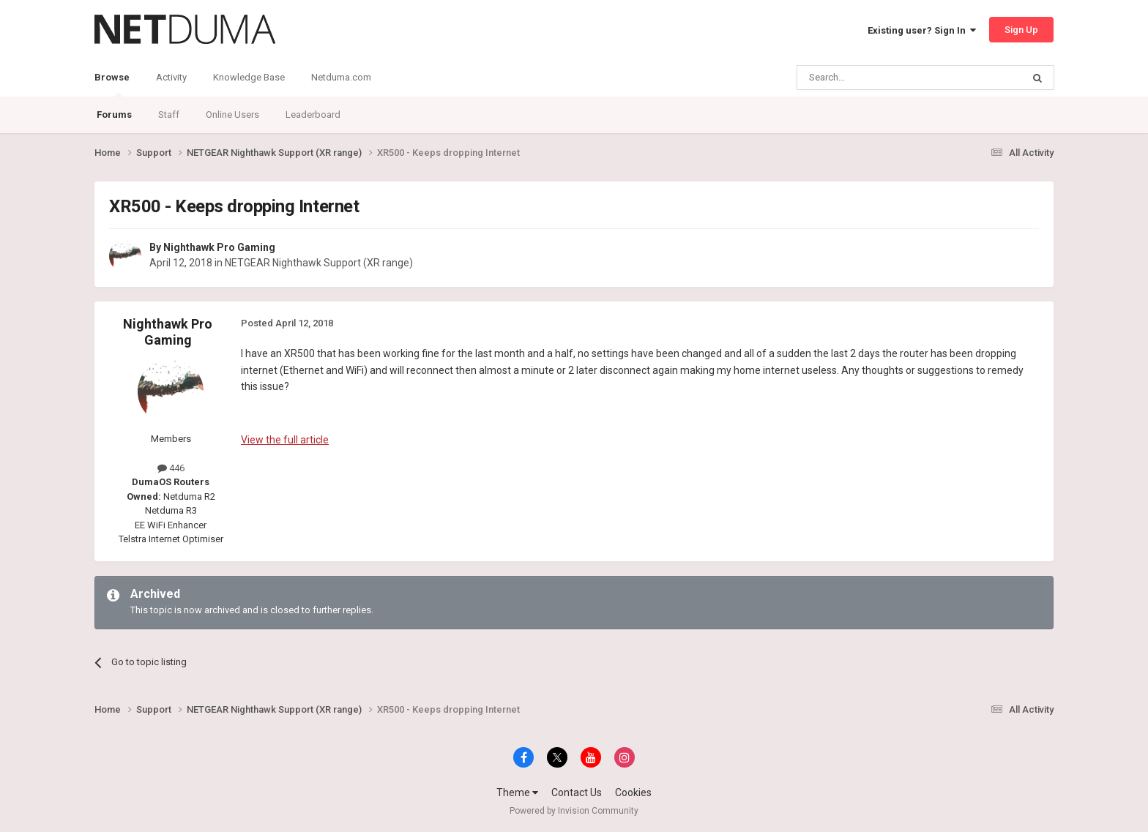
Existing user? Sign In (922, 30)
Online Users (232, 114)
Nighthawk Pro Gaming (219, 247)
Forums (114, 114)
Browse (112, 84)
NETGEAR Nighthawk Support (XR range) (319, 263)
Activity (171, 77)
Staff (168, 114)
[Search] (874, 77)
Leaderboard (313, 114)
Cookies (633, 792)
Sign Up (1021, 29)
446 (170, 467)
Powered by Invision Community (574, 811)
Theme (517, 792)
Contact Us (576, 792)
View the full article (285, 440)
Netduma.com (341, 77)
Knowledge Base (249, 77)
